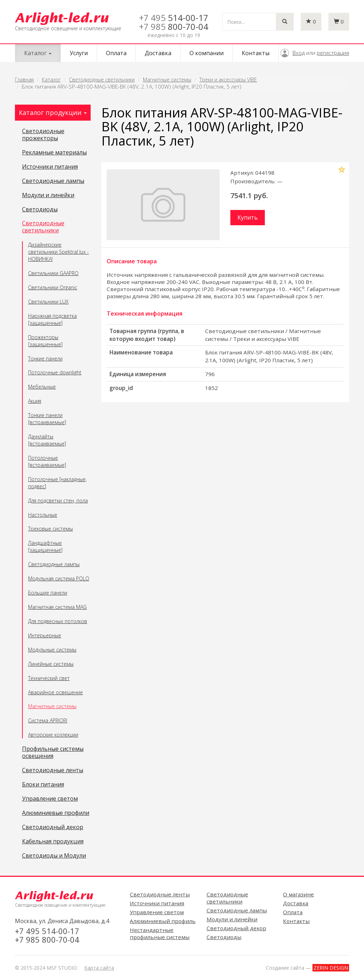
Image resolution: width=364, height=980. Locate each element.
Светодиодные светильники (102, 79)
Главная (24, 79)
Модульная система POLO (58, 578)
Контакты (255, 53)
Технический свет (49, 678)
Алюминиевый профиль (163, 920)
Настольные (42, 514)
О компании (206, 53)
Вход (299, 52)
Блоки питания (43, 784)
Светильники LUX (48, 301)
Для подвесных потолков (57, 621)
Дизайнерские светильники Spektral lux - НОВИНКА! (58, 251)
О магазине (298, 894)
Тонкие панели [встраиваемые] (47, 419)
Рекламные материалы (54, 152)
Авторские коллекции (53, 734)
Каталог (51, 79)
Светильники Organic (52, 287)
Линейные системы (51, 663)
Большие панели (47, 592)
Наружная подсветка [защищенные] (52, 319)
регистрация (333, 52)
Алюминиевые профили (55, 813)
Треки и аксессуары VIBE (228, 79)
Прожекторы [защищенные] (45, 341)
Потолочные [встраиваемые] (47, 461)
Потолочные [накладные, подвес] (57, 483)
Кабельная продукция (53, 841)
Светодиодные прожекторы (43, 135)
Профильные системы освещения (53, 752)
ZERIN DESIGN (331, 967)
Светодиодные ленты (52, 770)
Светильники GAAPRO (53, 273)
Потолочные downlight (54, 372)
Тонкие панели (45, 358)
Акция (34, 400)
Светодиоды (40, 209)
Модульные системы (52, 649)
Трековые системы (50, 528)
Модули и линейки (48, 195)
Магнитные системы (167, 79)
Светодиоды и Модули (54, 855)
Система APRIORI (47, 720)
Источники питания (50, 166)
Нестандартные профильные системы (159, 933)
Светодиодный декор (52, 827)
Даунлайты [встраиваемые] (47, 440)
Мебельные (42, 386)
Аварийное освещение (55, 692)
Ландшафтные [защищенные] (45, 546)
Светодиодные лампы (53, 181)
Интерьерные (44, 635)
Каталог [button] (38, 53)
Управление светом (50, 798)
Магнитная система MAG (57, 607)
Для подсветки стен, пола (58, 500)
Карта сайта (99, 967)
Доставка (158, 53)
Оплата (116, 53)
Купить (247, 217)
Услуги (79, 53)
